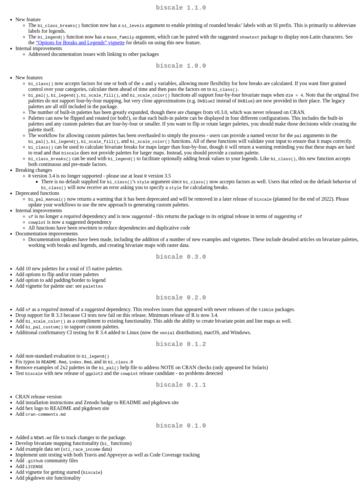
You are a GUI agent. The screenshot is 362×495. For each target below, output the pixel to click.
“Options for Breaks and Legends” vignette (80, 44)
